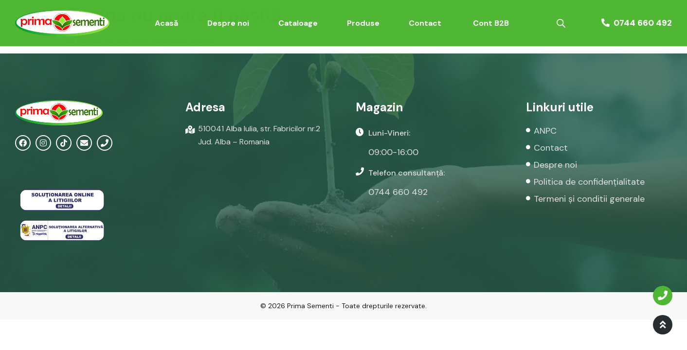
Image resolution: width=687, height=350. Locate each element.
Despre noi (228, 23)
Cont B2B (491, 23)
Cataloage (298, 23)
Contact (425, 23)
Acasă (166, 23)
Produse (363, 23)
